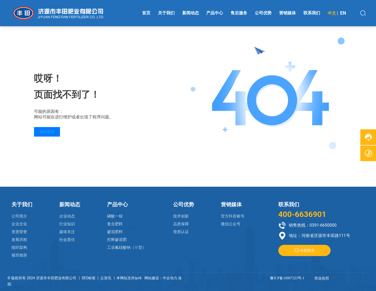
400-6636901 (302, 214)
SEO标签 (88, 278)
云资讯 (105, 278)
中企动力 (170, 278)
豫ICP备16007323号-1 (287, 278)
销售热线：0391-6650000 (313, 225)
